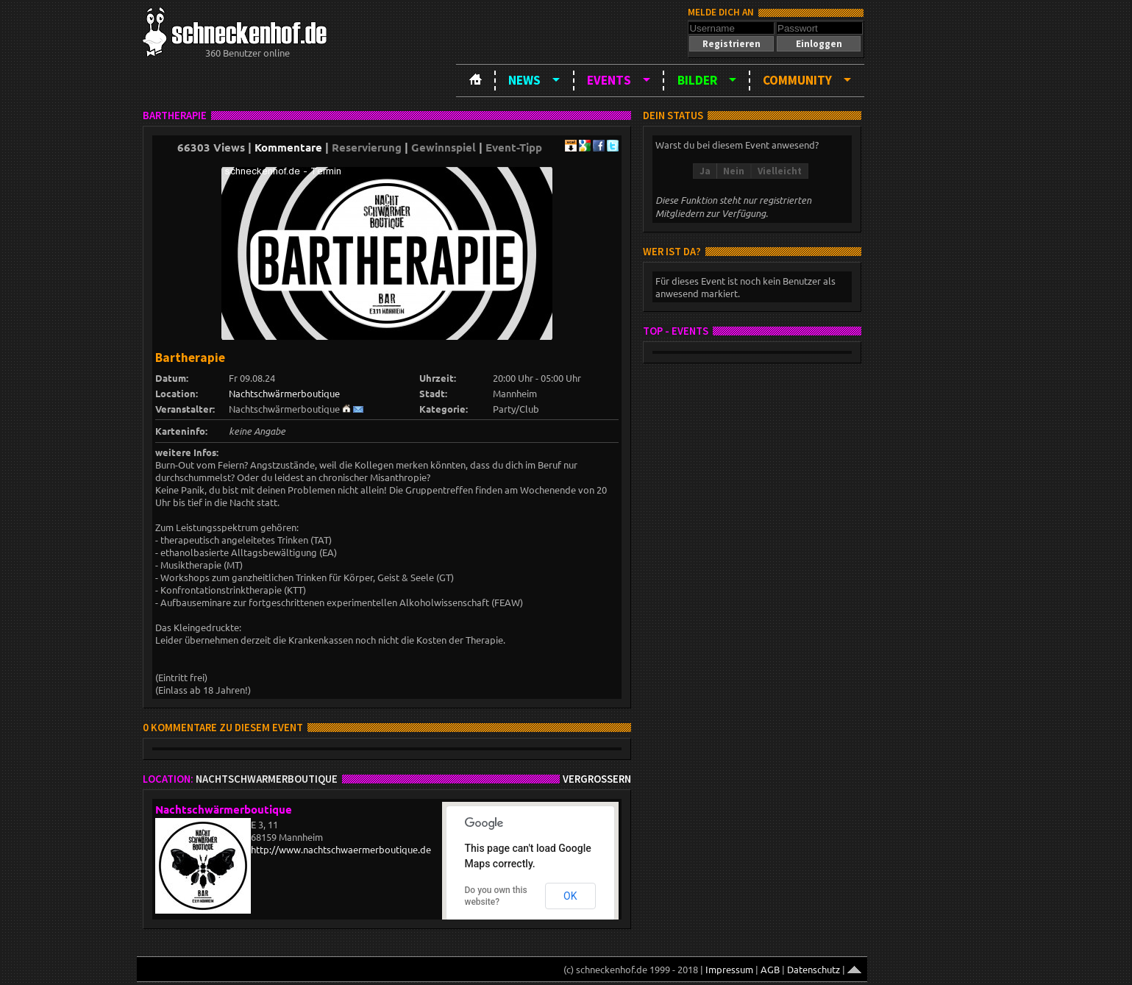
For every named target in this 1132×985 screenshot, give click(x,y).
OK (570, 896)
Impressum (729, 969)
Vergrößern (597, 779)
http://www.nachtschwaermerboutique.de (341, 849)
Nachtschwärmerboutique (284, 393)
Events (609, 80)
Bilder (697, 80)
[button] (731, 43)
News (524, 80)
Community (797, 80)
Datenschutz (813, 969)
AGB (770, 969)
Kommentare (288, 147)
